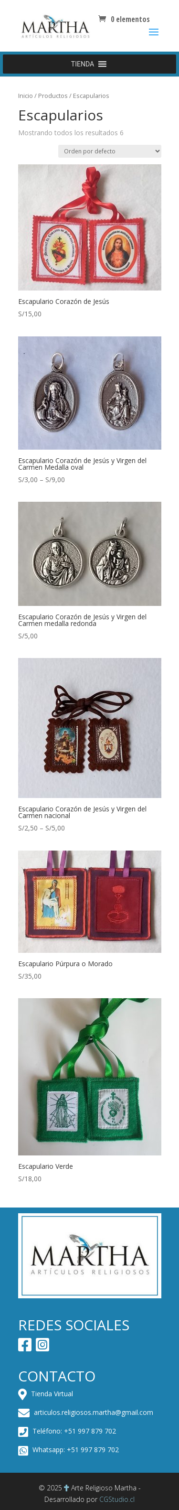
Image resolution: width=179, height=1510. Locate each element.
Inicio (25, 95)
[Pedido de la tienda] (109, 151)
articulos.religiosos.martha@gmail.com (85, 1412)
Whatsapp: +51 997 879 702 (68, 1449)
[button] (82, 64)
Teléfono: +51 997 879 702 (67, 1430)
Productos (53, 95)
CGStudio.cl (117, 1499)
